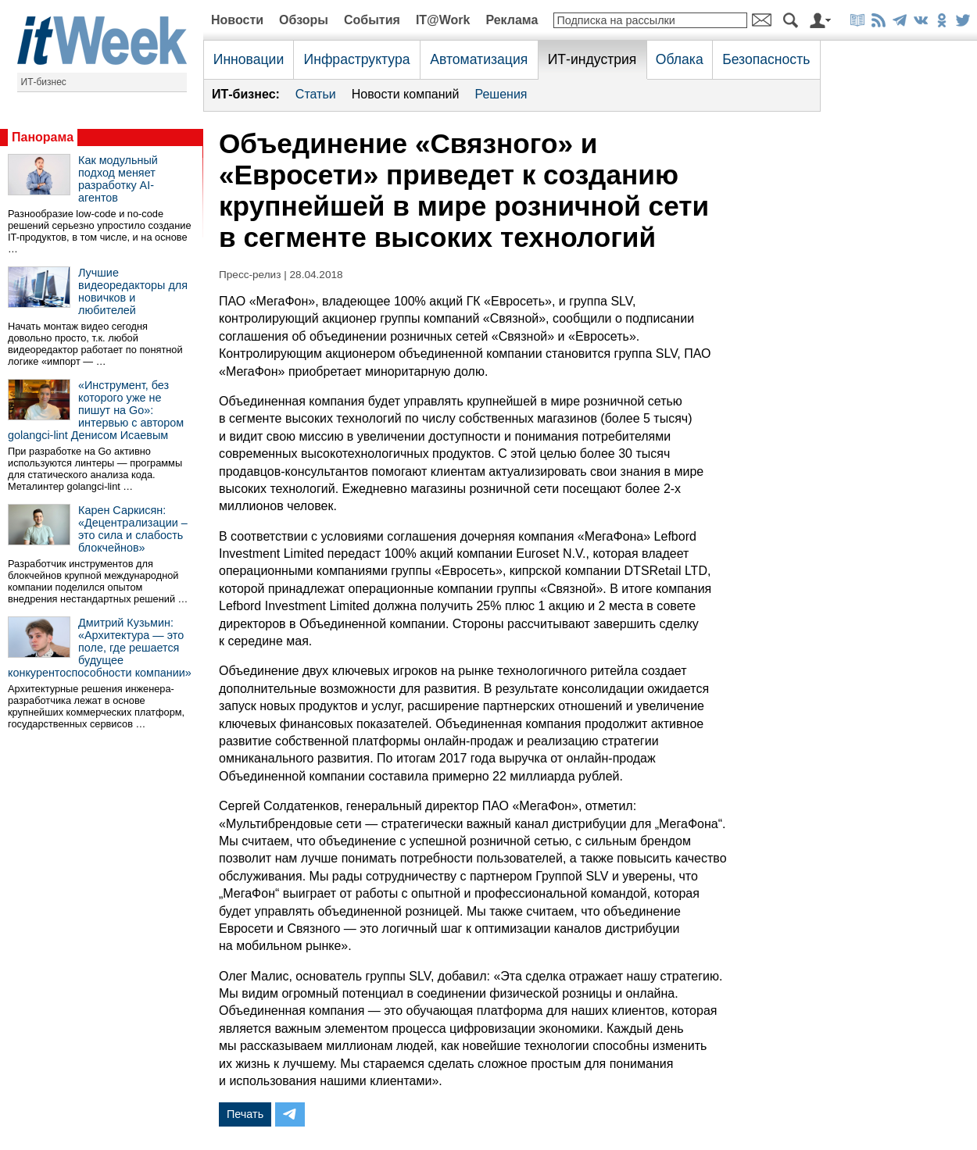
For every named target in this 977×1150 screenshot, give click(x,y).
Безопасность (766, 59)
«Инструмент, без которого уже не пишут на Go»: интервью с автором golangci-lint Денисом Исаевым (96, 410)
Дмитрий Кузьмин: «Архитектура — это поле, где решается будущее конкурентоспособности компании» (99, 647)
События (372, 20)
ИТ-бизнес (43, 82)
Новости (237, 20)
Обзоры (303, 20)
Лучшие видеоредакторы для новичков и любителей (133, 291)
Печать (245, 1114)
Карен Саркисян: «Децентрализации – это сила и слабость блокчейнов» (133, 529)
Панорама (42, 137)
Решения (500, 94)
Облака (679, 59)
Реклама (511, 20)
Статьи (315, 94)
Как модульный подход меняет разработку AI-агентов (118, 179)
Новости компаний (406, 94)
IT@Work (443, 20)
